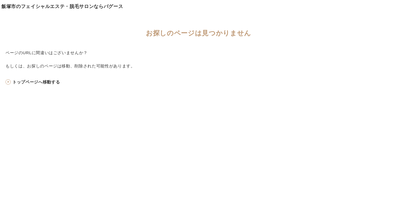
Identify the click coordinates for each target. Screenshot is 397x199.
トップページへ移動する (36, 82)
